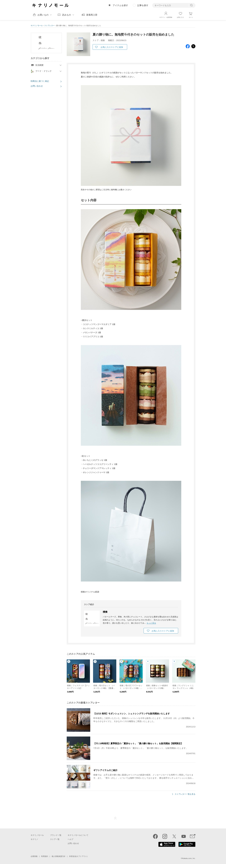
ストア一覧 (54, 839)
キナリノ (34, 839)
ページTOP (115, 818)
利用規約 (44, 856)
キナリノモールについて (78, 835)
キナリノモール (37, 25)
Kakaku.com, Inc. (188, 858)
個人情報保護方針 (58, 856)
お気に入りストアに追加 (112, 47)
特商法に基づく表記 (40, 81)
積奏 (105, 611)
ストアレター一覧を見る (185, 794)
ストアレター (49, 25)
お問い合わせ (37, 86)
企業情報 (34, 856)
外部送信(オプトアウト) (78, 856)
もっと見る (151, 623)
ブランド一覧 (55, 835)
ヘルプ (70, 839)
